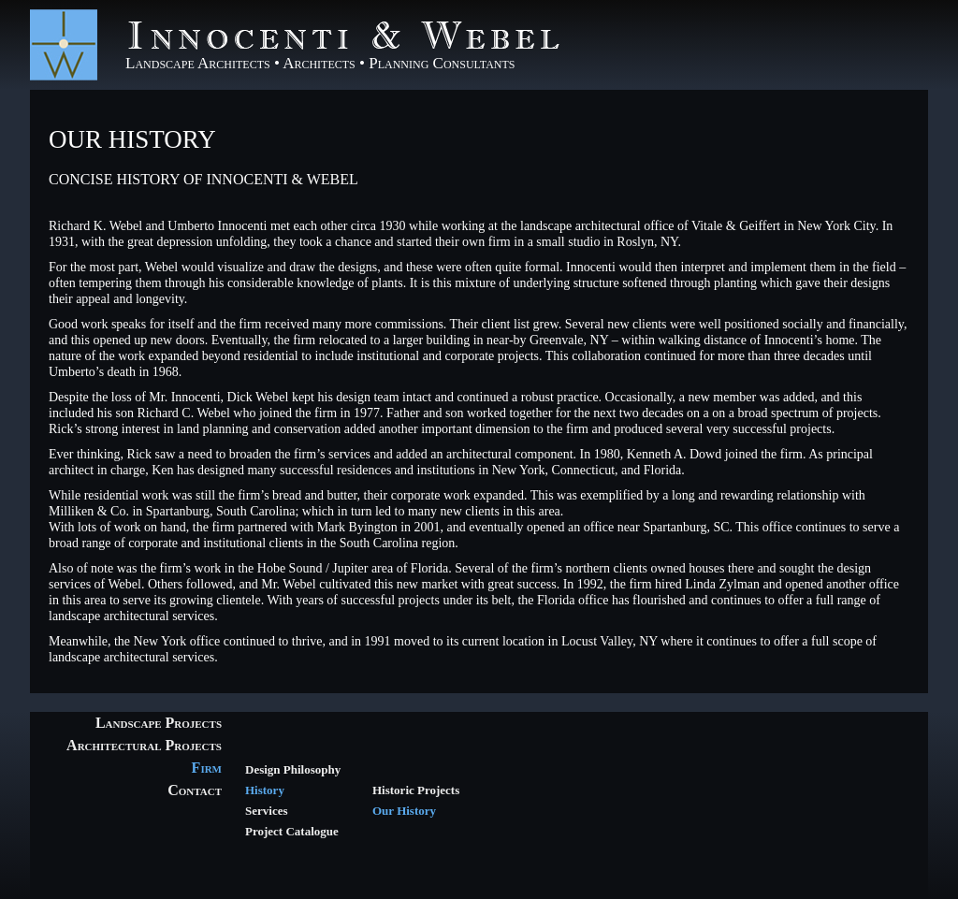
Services (266, 811)
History (264, 790)
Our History (132, 139)
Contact (194, 790)
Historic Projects (415, 790)
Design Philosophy (293, 769)
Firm (207, 768)
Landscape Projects (158, 723)
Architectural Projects (144, 745)
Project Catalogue (292, 831)
